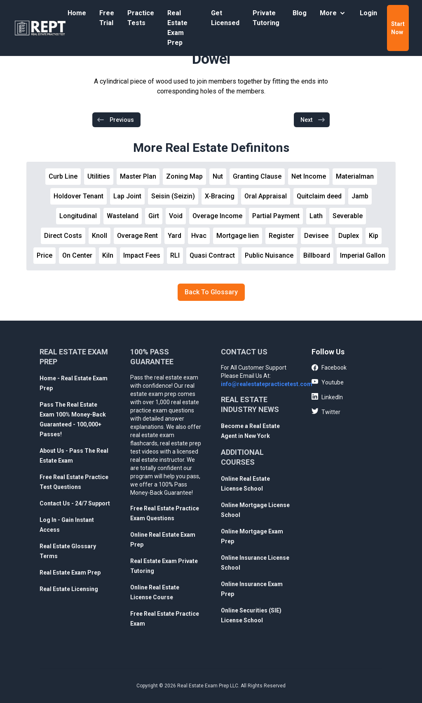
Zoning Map (184, 176)
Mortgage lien (237, 236)
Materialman (355, 176)
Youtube (328, 382)
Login (368, 13)
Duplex (348, 236)
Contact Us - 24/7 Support (75, 503)
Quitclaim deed (319, 196)
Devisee (316, 236)
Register (281, 236)
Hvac (198, 236)
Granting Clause (257, 176)
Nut (218, 176)
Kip (373, 236)
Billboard (316, 255)
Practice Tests (140, 18)
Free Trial (106, 18)
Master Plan (138, 176)
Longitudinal (78, 216)
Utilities (98, 176)
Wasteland (122, 216)
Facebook (329, 368)
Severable (348, 216)
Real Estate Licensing (69, 589)
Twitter (326, 411)
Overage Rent (137, 236)
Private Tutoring (266, 18)
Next (313, 120)
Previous (115, 120)
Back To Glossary (211, 292)
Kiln (107, 255)
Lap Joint (127, 196)
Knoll (99, 236)
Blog (300, 13)
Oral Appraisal (265, 196)
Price (44, 255)
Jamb (360, 196)
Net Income (308, 176)
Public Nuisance (269, 255)
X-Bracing (219, 196)
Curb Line (63, 176)
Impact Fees (141, 255)
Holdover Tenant (78, 196)
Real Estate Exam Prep (177, 28)
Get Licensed (225, 18)
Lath (316, 216)
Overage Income (217, 216)
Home (77, 13)
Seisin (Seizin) (173, 196)
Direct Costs (63, 236)
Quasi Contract (212, 255)
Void (176, 216)
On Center (77, 255)
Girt (153, 216)
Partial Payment (276, 216)
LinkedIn (327, 396)
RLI (175, 255)
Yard (174, 236)
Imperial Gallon (362, 255)
